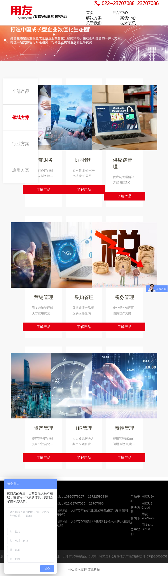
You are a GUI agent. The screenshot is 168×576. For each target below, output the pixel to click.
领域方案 (21, 117)
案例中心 (128, 18)
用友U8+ (148, 496)
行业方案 (21, 143)
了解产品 (44, 189)
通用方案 (21, 170)
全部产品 (21, 91)
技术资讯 (128, 23)
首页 (90, 12)
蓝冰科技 (94, 569)
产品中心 (120, 12)
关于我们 (94, 23)
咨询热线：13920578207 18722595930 (78, 496)
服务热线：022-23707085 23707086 (75, 503)
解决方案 (94, 18)
